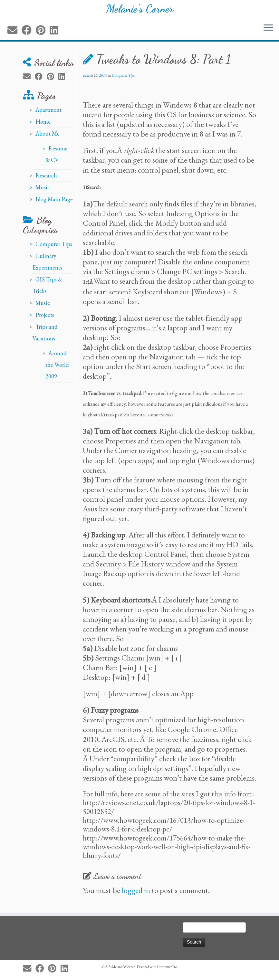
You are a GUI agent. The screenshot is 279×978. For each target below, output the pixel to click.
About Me (47, 137)
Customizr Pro (167, 966)
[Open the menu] (268, 32)
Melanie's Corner (139, 11)
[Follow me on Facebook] (29, 34)
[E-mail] (14, 34)
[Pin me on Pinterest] (43, 34)
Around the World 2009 (57, 369)
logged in (136, 894)
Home (43, 125)
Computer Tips (53, 248)
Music (42, 191)
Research (46, 179)
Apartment (48, 114)
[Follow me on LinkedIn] (56, 34)
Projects (44, 319)
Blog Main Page (54, 203)
